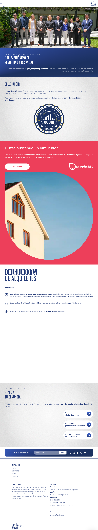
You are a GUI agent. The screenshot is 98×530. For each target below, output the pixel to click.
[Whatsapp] (70, 452)
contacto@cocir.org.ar (57, 515)
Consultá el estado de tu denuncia (78, 435)
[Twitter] (80, 452)
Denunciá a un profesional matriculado (78, 424)
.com (17, 166)
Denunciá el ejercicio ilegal (78, 414)
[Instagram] (74, 452)
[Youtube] (84, 452)
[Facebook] (77, 452)
